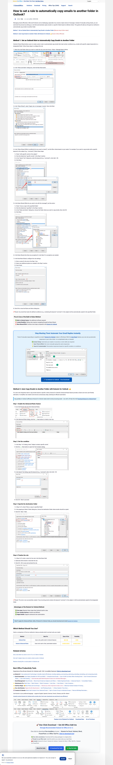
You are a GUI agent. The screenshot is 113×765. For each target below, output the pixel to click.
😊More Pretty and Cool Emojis (32, 685)
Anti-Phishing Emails (46, 688)
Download (37, 5)
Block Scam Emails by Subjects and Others (45, 681)
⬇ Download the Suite (56, 748)
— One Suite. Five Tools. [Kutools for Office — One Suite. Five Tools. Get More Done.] (28, 1)
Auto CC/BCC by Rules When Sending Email (71, 676)
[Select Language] (93, 1)
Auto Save (52, 683)
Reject (70, 758)
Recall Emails (29, 681)
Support (63, 5)
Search (70, 5)
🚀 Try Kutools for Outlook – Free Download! (56, 379)
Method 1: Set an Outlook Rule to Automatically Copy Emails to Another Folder (33, 30)
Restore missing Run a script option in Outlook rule (26, 661)
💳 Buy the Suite (71, 748)
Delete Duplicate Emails (64, 681)
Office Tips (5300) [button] (54, 5)
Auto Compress (69, 683)
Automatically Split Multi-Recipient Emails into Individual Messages (49, 678)
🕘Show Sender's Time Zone (60, 688)
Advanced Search (75, 681)
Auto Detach (60, 683)
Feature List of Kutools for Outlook (64, 719)
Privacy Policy (10, 762)
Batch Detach (35, 683)
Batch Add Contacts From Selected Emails (37, 690)
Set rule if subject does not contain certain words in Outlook (28, 658)
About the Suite (41, 748)
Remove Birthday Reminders (79, 690)
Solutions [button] (29, 5)
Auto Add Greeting (25, 678)
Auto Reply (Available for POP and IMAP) (35, 676)
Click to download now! (64, 671)
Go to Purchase (90, 719)
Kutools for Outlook (52, 324)
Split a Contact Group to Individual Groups (60, 690)
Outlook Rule (22, 640)
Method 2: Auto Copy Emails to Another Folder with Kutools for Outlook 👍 (32, 33)
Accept (63, 758)
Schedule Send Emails (52, 676)
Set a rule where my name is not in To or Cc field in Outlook (28, 654)
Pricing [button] (44, 5)
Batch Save (27, 683)
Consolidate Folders (87, 681)
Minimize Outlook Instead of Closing (73, 685)
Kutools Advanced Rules (22, 643)
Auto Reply (74, 337)
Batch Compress (44, 683)
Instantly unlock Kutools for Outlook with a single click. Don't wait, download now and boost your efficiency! (40, 696)
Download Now (80, 719)
